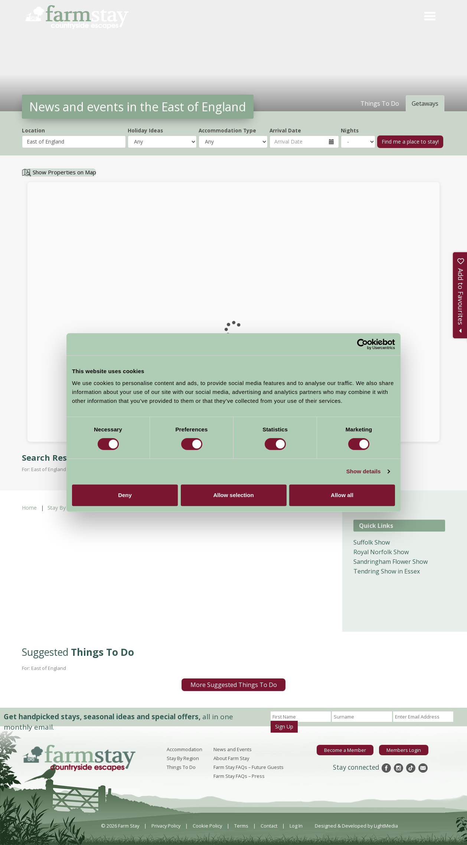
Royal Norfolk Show (381, 552)
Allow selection (233, 495)
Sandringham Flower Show (390, 562)
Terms (241, 825)
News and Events (232, 749)
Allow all (342, 495)
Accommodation (184, 749)
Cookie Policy (207, 825)
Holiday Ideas (145, 130)
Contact (269, 825)
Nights (350, 130)
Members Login (403, 750)
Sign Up (284, 726)
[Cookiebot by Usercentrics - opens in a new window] (362, 344)
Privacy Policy (165, 825)
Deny (125, 495)
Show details (363, 471)
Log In (296, 825)
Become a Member (345, 750)
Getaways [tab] (425, 103)
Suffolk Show (371, 542)
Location (33, 130)
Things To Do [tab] (379, 103)
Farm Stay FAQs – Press (239, 776)
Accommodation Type (227, 130)
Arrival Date (285, 130)
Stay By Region (66, 507)
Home (29, 507)
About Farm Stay (231, 758)
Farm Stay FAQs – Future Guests (248, 767)
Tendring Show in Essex (386, 571)
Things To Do (181, 767)
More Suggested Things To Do (233, 685)
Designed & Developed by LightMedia (356, 825)
